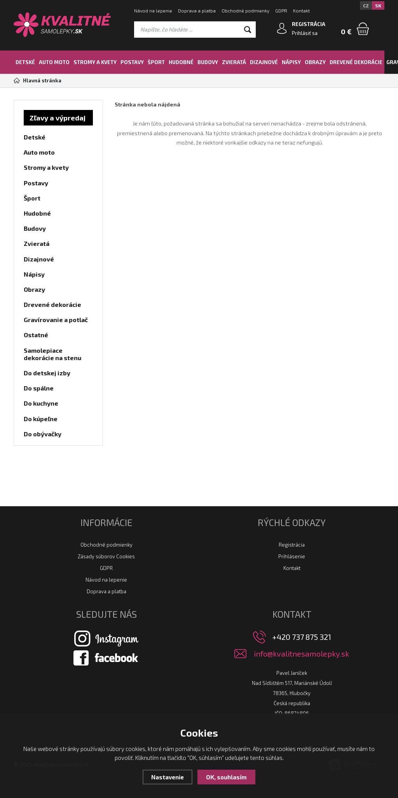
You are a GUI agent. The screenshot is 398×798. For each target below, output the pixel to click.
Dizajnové (264, 62)
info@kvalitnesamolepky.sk (301, 653)
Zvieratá (234, 62)
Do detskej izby (47, 372)
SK (378, 5)
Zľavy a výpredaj (58, 117)
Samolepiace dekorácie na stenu (52, 354)
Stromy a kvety (95, 62)
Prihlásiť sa (305, 33)
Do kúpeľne (41, 418)
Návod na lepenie (153, 10)
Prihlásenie (291, 556)
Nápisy (291, 62)
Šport (156, 62)
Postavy (132, 62)
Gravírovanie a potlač (56, 319)
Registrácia (292, 545)
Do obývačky (42, 433)
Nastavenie (167, 777)
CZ (366, 5)
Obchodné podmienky (245, 10)
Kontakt (301, 10)
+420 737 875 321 (301, 636)
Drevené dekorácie (356, 62)
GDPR (281, 10)
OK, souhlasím (226, 777)
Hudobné (181, 62)
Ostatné (36, 334)
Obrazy (315, 62)
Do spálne (39, 388)
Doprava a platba (197, 10)
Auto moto (54, 62)
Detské (25, 62)
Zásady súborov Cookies (106, 556)
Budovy (207, 62)
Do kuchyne (41, 403)
